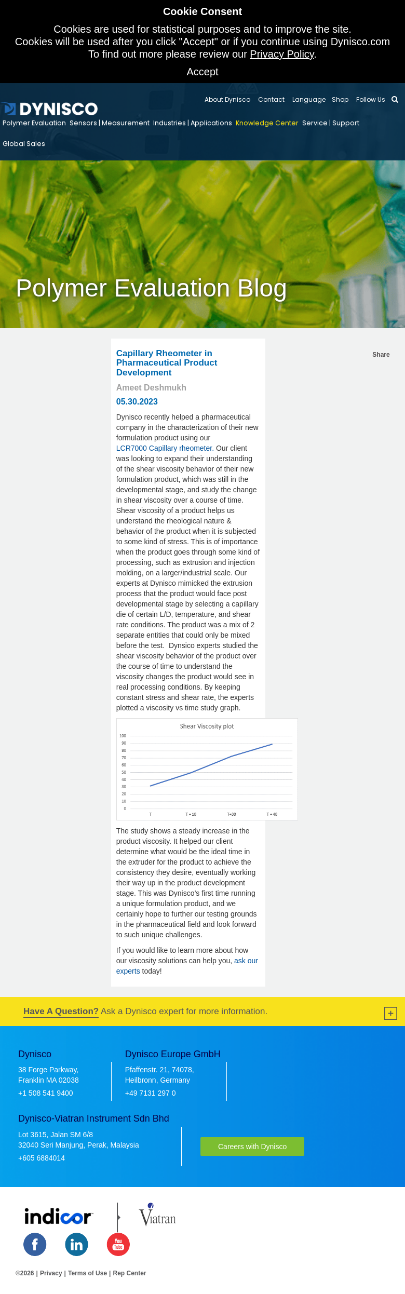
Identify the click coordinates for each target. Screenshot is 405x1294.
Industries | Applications (192, 122)
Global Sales (24, 143)
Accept (202, 71)
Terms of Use (87, 1273)
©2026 (25, 1273)
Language (308, 99)
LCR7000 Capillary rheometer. (165, 448)
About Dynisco (227, 99)
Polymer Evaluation (34, 122)
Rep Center (129, 1273)
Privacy (51, 1273)
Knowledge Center (267, 122)
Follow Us (370, 99)
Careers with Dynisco (252, 1146)
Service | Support (330, 122)
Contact (270, 99)
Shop (340, 99)
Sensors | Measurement (110, 122)
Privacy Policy (282, 54)
